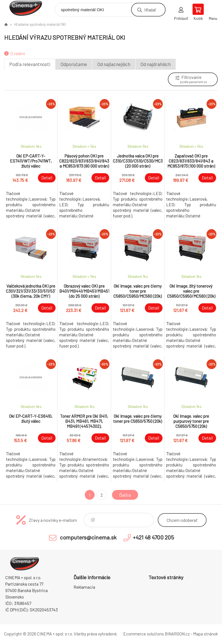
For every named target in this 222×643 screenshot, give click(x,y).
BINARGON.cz (177, 633)
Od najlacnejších (113, 64)
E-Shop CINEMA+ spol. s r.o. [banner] (29, 8)
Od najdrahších (156, 64)
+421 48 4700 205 (153, 537)
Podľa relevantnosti (29, 64)
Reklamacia (84, 587)
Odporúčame (74, 64)
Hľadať (150, 9)
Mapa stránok (205, 633)
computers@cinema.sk (88, 537)
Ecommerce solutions (143, 633)
